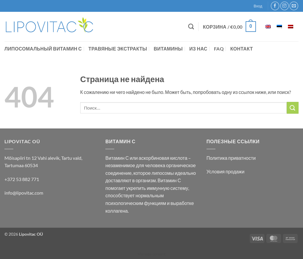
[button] (229, 26)
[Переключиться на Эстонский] (279, 26)
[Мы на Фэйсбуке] (275, 5)
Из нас (198, 48)
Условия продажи (226, 171)
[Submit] (293, 107)
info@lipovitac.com (23, 193)
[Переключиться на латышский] (290, 26)
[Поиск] (191, 26)
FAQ (219, 48)
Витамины (168, 48)
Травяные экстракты (117, 48)
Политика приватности (231, 158)
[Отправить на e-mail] (293, 5)
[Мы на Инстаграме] (284, 5)
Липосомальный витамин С (43, 48)
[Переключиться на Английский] (268, 26)
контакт (241, 48)
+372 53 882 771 (21, 179)
